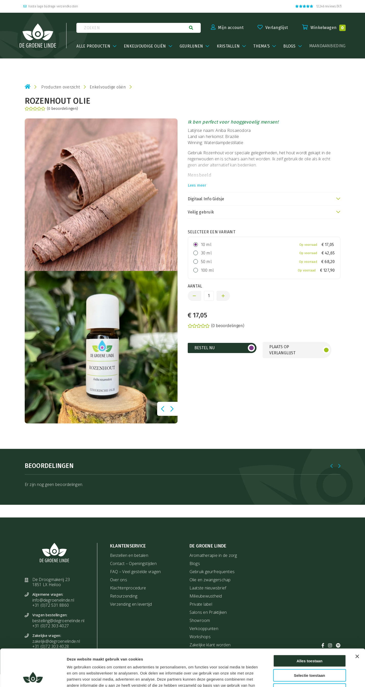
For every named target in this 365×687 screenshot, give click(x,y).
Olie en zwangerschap (210, 580)
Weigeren (309, 654)
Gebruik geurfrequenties (212, 571)
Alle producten (93, 46)
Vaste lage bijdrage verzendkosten (50, 6)
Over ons (118, 580)
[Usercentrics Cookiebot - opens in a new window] (33, 677)
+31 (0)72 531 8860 (50, 605)
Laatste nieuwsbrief (208, 588)
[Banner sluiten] (357, 621)
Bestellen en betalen (129, 555)
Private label (201, 604)
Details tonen (277, 677)
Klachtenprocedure (128, 588)
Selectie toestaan (309, 640)
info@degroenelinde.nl (53, 600)
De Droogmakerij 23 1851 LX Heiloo (51, 582)
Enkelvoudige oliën (145, 46)
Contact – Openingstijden (133, 563)
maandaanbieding (327, 46)
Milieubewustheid (206, 596)
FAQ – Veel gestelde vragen (135, 571)
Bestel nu (204, 347)
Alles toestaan (309, 626)
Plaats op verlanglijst (282, 349)
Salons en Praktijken (208, 612)
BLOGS (289, 46)
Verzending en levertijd (131, 604)
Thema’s (261, 46)
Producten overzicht (60, 87)
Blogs (195, 563)
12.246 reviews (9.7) (318, 6)
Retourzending (123, 596)
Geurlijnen (191, 46)
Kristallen (228, 46)
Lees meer (197, 185)
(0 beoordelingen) (51, 109)
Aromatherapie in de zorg (213, 555)
